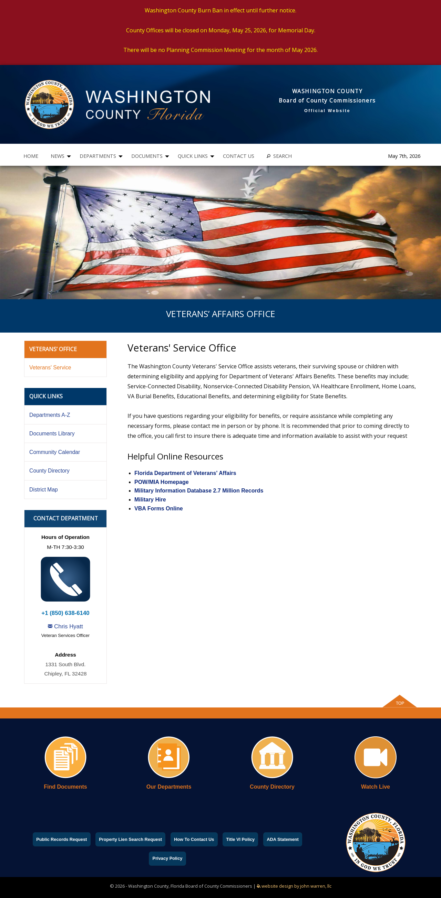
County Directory (49, 471)
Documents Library (52, 433)
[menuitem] (31, 156)
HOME (30, 156)
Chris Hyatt (65, 626)
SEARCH (279, 156)
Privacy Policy (168, 858)
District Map (43, 490)
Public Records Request (61, 839)
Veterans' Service (50, 367)
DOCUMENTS (147, 156)
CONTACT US (238, 156)
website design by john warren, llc (294, 886)
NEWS (57, 156)
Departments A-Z (49, 415)
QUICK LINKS (193, 156)
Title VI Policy (240, 839)
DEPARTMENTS (98, 156)
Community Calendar (54, 452)
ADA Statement (283, 839)
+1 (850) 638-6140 (65, 613)
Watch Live (375, 787)
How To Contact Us (194, 839)
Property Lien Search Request (130, 839)
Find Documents (65, 787)
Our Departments (169, 787)
